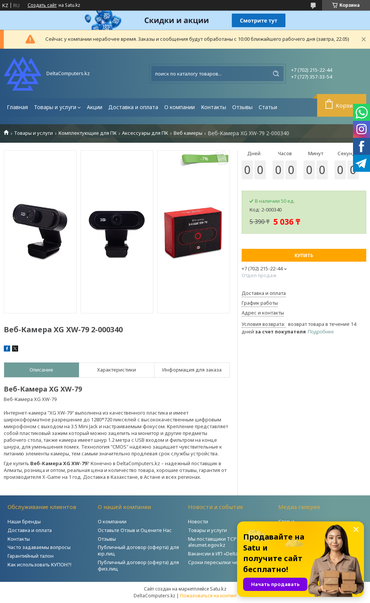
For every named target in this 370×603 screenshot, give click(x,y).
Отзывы (242, 107)
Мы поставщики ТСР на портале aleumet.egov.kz (226, 542)
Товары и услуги (55, 107)
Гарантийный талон (31, 555)
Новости (198, 521)
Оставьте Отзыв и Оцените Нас (135, 530)
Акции (94, 107)
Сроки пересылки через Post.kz (226, 562)
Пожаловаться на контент (208, 595)
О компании (179, 107)
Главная (17, 107)
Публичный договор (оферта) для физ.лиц (138, 565)
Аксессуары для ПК (145, 133)
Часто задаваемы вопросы (39, 547)
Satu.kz (218, 588)
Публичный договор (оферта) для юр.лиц (138, 550)
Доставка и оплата (133, 107)
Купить (303, 255)
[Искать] (276, 73)
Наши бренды (24, 521)
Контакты (213, 107)
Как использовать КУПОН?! (39, 564)
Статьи (268, 107)
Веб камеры (188, 133)
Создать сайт (42, 5)
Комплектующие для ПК (88, 133)
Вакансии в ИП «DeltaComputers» (227, 553)
